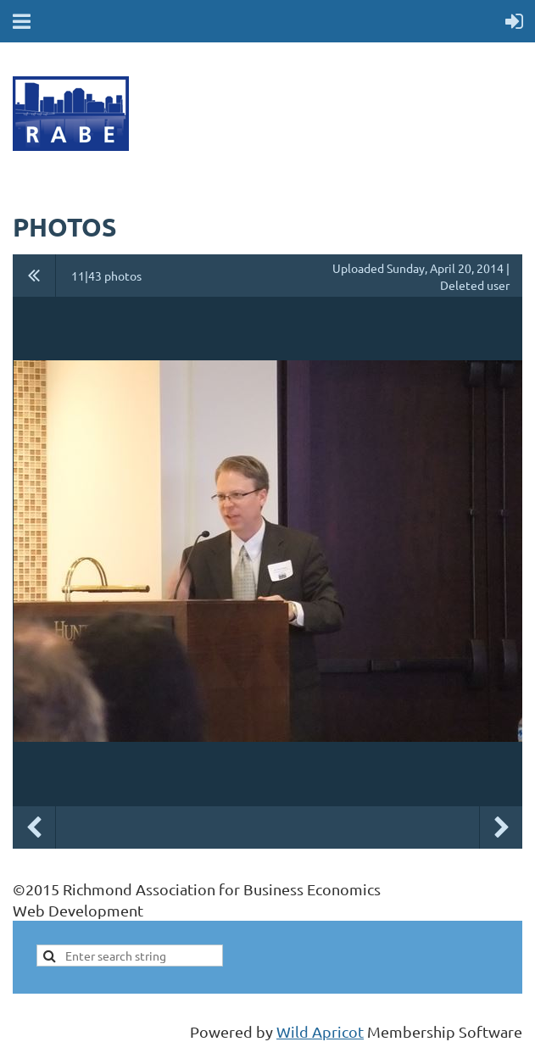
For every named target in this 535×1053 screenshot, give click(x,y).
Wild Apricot (320, 1031)
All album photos (34, 275)
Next (501, 827)
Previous (34, 827)
